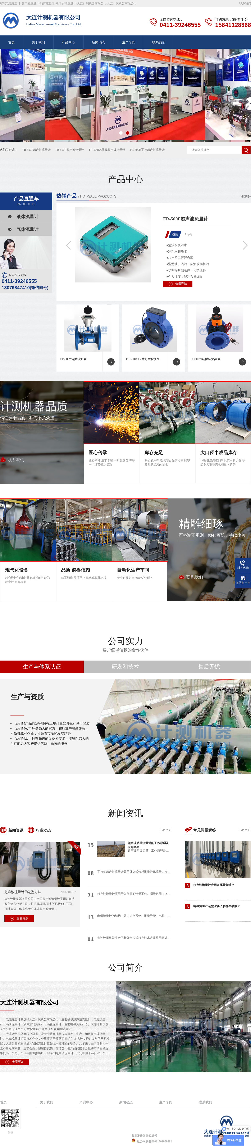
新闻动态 (98, 42)
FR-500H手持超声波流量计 (147, 149)
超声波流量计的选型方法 (22, 892)
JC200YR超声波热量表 (206, 359)
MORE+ (246, 196)
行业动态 (43, 830)
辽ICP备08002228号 (144, 1135)
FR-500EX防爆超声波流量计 (107, 149)
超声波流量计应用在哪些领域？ (213, 885)
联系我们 (245, 3)
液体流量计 (27, 216)
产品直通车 (26, 201)
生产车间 (128, 42)
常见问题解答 (204, 830)
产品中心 (68, 42)
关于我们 (38, 42)
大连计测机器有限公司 (29, 1002)
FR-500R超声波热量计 (70, 149)
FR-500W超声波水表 (73, 359)
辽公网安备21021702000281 (152, 1141)
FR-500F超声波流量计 (37, 149)
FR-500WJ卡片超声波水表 (142, 359)
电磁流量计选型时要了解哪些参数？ (216, 906)
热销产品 (66, 196)
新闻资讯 (125, 813)
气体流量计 (27, 229)
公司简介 (125, 967)
